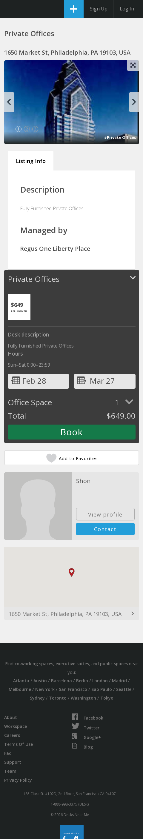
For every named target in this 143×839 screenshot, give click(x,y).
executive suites (72, 663)
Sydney (37, 698)
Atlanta (21, 680)
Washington (83, 698)
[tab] (19, 307)
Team (10, 771)
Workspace (15, 726)
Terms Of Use (18, 744)
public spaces (114, 663)
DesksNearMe (9, 8)
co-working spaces (34, 663)
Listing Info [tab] (31, 161)
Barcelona (61, 680)
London (100, 680)
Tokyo (106, 698)
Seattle (123, 689)
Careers (12, 735)
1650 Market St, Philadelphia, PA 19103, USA (65, 613)
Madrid (119, 680)
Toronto (58, 698)
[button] (72, 572)
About (10, 717)
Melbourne (20, 689)
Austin (40, 680)
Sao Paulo (101, 689)
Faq (8, 753)
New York (45, 689)
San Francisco (73, 689)
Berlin (82, 680)
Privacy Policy (18, 780)
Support (12, 762)
